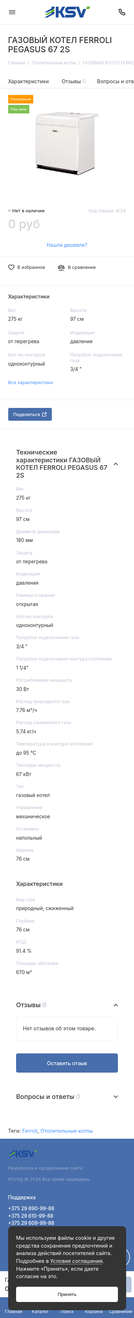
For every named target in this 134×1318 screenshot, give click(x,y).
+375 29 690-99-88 (31, 1208)
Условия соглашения (76, 1261)
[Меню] (12, 12)
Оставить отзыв (67, 1063)
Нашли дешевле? (67, 245)
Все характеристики (30, 382)
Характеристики (28, 81)
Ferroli (30, 1131)
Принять (67, 1294)
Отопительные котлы (66, 1131)
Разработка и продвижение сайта (46, 1168)
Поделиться (30, 414)
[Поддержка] (122, 12)
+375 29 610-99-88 (30, 1216)
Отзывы (74, 81)
